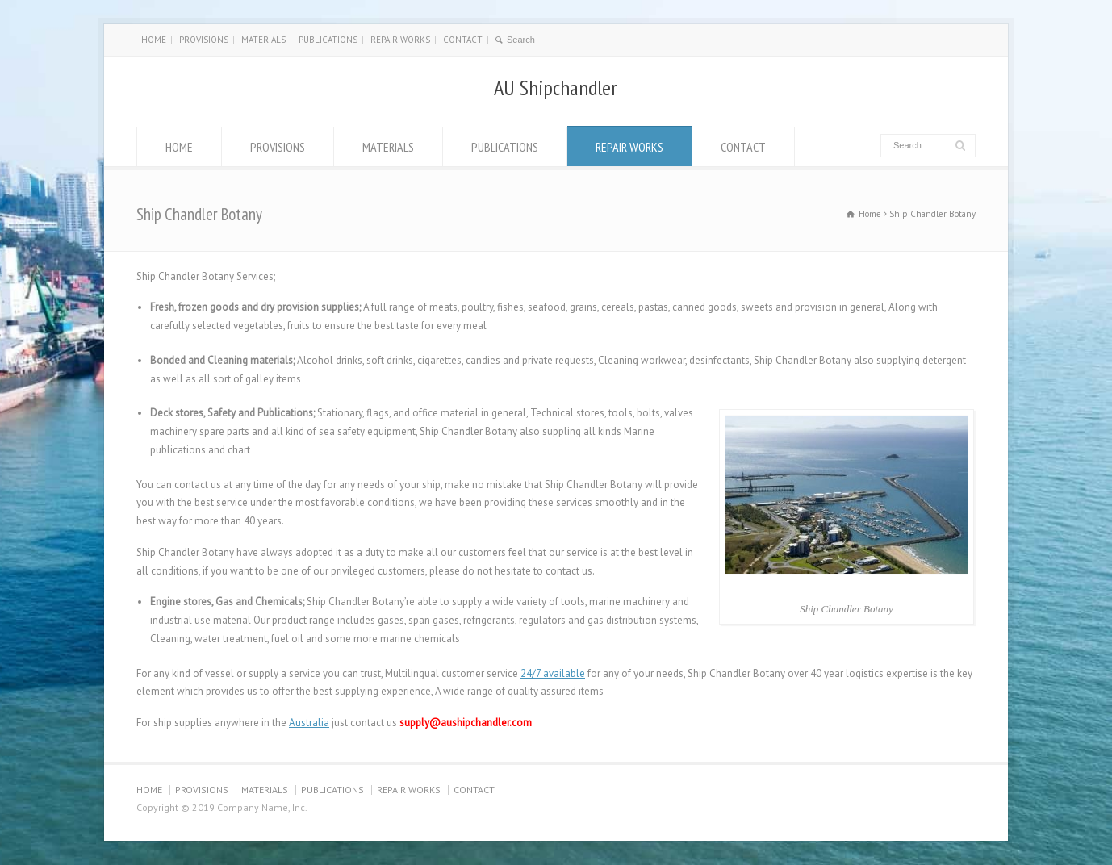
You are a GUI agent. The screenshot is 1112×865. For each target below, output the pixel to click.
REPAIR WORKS (400, 39)
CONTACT (463, 39)
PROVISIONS (203, 39)
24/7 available (552, 673)
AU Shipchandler (555, 87)
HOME (153, 39)
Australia (309, 722)
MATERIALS (263, 39)
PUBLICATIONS (328, 39)
